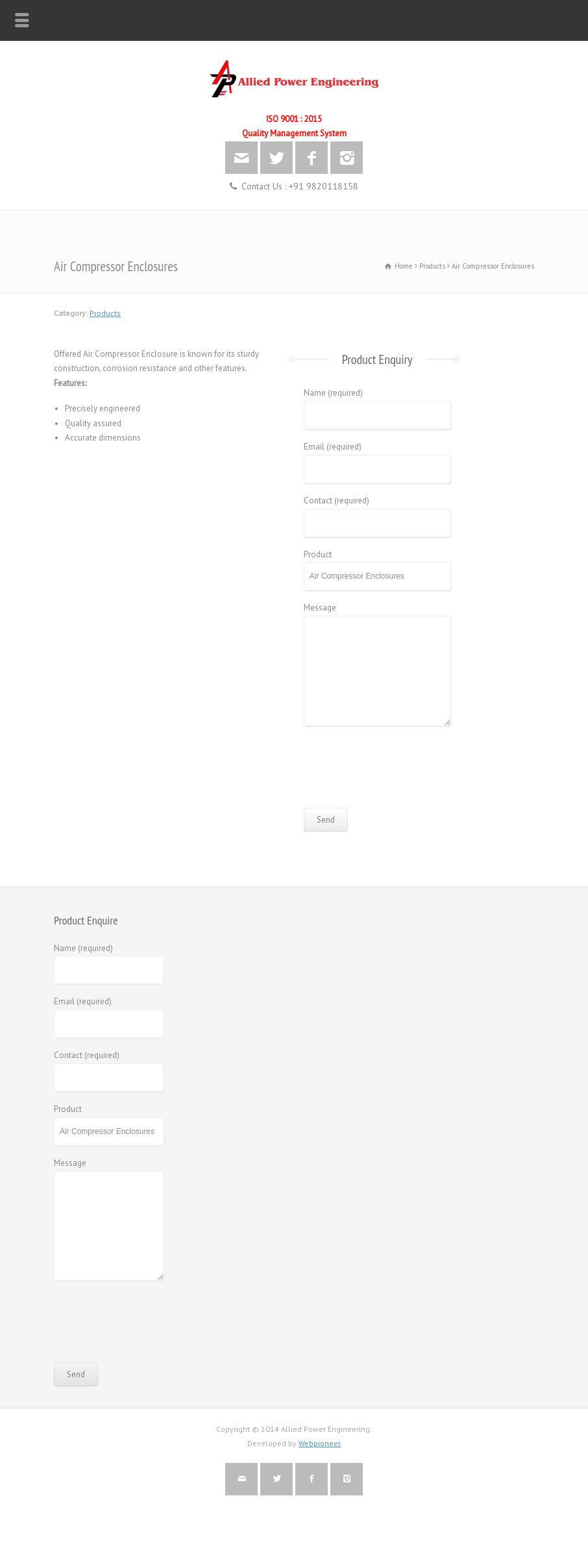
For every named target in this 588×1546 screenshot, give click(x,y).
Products (105, 313)
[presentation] (402, 772)
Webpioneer (320, 1443)
